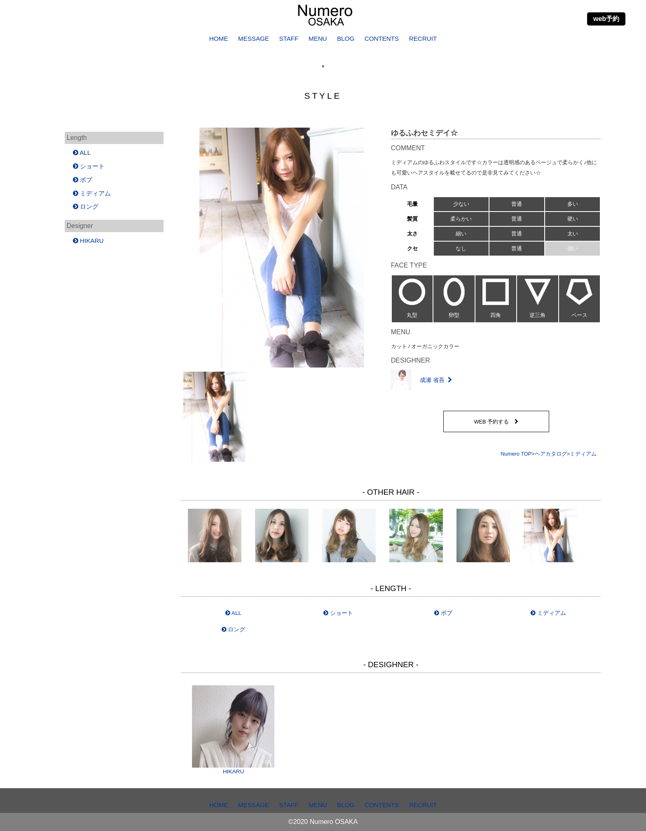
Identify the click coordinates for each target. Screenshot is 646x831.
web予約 (606, 18)
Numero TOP (516, 454)
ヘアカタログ (551, 454)
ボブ (443, 613)
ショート (338, 613)
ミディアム (583, 454)
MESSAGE (253, 38)
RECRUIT (423, 38)
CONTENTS (382, 38)
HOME (218, 38)
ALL (233, 613)
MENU (318, 38)
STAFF (288, 38)
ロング (234, 629)
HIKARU (233, 730)
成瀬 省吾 (421, 380)
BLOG (345, 38)
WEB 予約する (496, 422)
